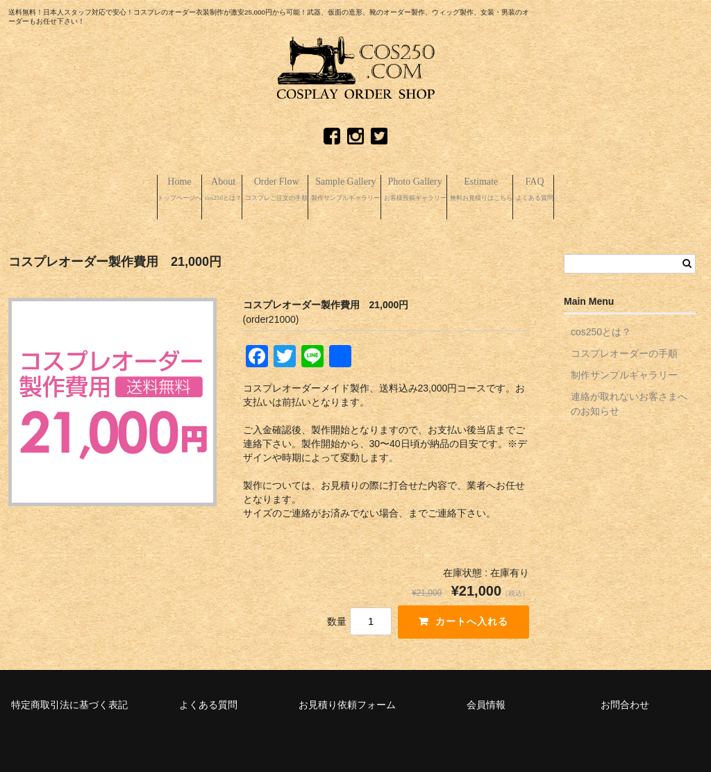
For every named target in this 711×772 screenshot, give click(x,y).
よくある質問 (208, 698)
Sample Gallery (341, 189)
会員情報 (486, 698)
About (146, 189)
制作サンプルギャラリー (624, 368)
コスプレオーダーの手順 (624, 347)
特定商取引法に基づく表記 (69, 698)
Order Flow (232, 189)
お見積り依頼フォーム (347, 698)
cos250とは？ (601, 325)
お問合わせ (625, 698)
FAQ (641, 189)
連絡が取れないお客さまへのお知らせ (629, 397)
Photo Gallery (450, 189)
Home (74, 189)
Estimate (555, 189)
